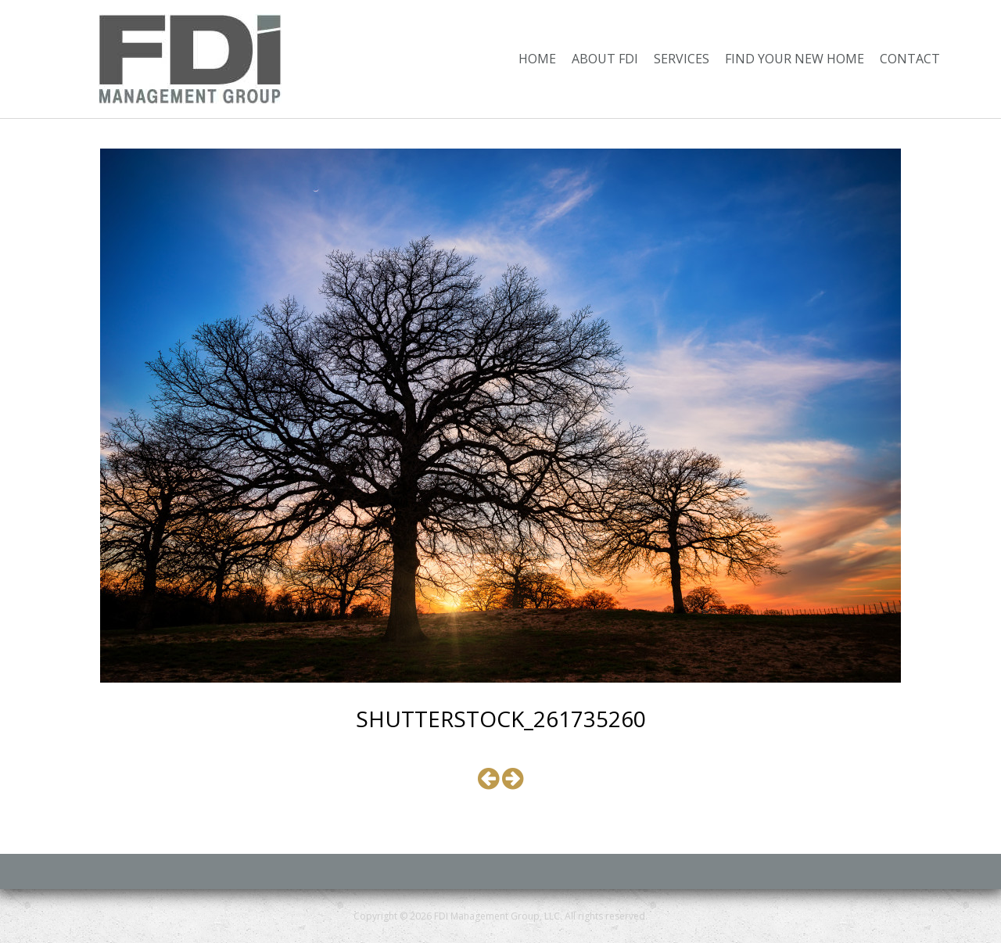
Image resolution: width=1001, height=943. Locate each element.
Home (537, 58)
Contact (910, 58)
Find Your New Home (794, 58)
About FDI (605, 58)
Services (681, 58)
